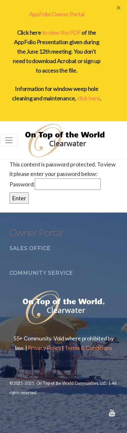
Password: (55, 184)
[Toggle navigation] (9, 140)
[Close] (118, 7)
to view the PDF (61, 32)
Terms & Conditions (88, 347)
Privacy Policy (44, 347)
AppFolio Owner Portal (56, 14)
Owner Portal (36, 232)
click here (88, 98)
